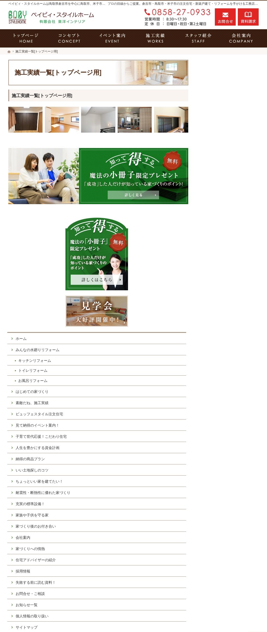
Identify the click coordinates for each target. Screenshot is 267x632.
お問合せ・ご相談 (219, 441)
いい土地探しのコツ (220, 313)
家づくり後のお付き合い (224, 373)
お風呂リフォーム (221, 223)
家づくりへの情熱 (219, 396)
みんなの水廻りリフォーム (226, 193)
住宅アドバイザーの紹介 (224, 407)
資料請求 (248, 17)
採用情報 (211, 418)
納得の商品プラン (219, 302)
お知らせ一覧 (215, 452)
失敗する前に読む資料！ (224, 430)
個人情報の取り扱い (220, 463)
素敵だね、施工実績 (220, 245)
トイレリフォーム (221, 213)
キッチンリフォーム (223, 203)
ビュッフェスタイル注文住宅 (228, 257)
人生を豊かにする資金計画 (226, 290)
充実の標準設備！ (219, 351)
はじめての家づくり (220, 234)
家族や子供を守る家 (220, 362)
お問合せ (225, 17)
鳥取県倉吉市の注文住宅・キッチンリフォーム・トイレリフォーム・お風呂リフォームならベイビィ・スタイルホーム (147, 619)
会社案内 (211, 385)
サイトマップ (215, 474)
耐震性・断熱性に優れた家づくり (230, 337)
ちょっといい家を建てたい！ (228, 324)
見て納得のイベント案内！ (226, 268)
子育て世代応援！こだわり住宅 (230, 279)
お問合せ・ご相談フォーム (227, 585)
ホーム (209, 181)
